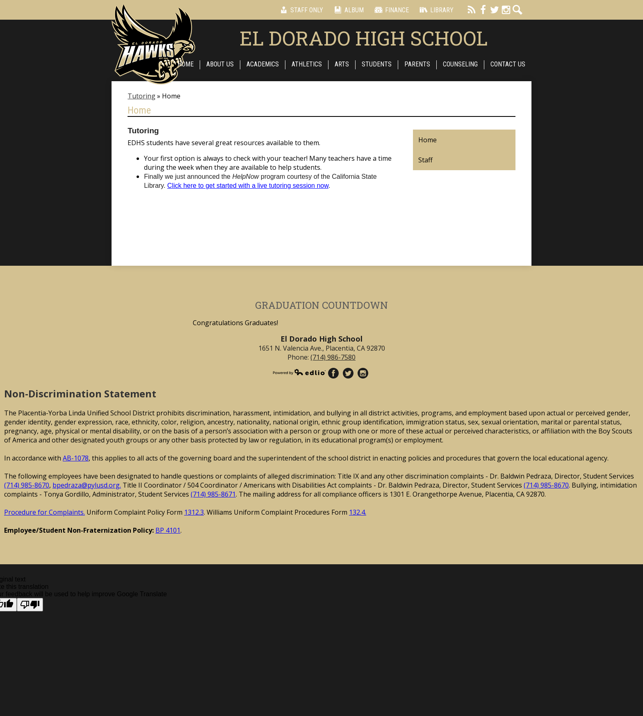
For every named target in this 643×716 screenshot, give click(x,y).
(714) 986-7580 (333, 357)
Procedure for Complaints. (44, 512)
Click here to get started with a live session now (247, 185)
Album (347, 9)
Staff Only (300, 9)
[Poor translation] (30, 604)
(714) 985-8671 (213, 494)
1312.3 (194, 512)
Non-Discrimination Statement (80, 393)
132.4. (357, 512)
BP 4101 (167, 530)
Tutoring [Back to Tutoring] (141, 95)
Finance (390, 9)
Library (435, 9)
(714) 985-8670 (26, 485)
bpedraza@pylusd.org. (86, 485)
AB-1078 (76, 458)
